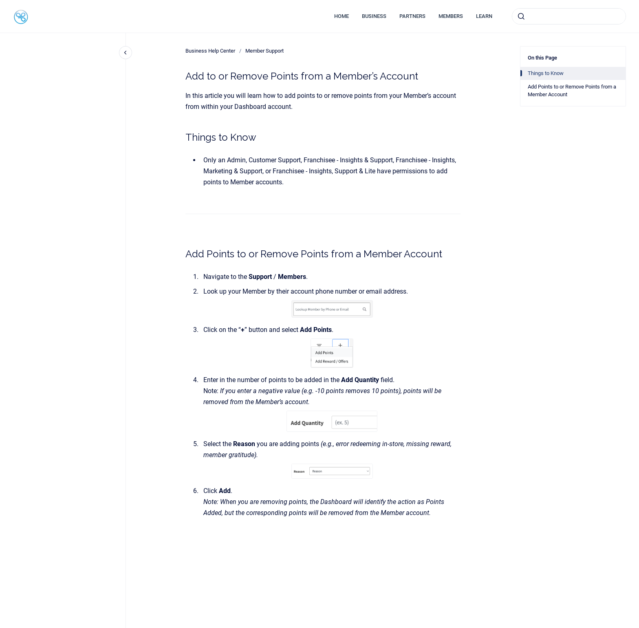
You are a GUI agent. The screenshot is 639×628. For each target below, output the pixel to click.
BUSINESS (374, 16)
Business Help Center (210, 51)
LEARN (484, 16)
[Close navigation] (125, 52)
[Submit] (521, 16)
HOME (341, 16)
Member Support (264, 51)
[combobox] (569, 16)
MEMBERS (450, 16)
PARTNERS (412, 16)
